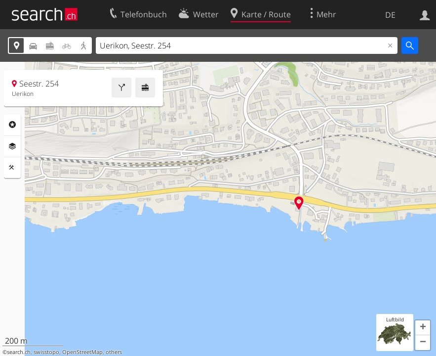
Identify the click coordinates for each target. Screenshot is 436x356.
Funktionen (12, 167)
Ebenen (12, 146)
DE (390, 14)
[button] (422, 327)
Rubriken (12, 124)
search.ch (19, 352)
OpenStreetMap (82, 352)
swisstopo (46, 352)
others (114, 352)
